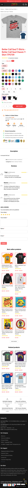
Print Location (5, 94)
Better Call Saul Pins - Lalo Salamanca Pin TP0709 (20, 332)
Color (3, 68)
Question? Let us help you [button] (21, 486)
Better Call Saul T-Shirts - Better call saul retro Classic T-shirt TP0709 (7, 387)
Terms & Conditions (5, 438)
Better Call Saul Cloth (11, 9)
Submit (3, 243)
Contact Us (3, 457)
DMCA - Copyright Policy (6, 442)
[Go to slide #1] (4, 43)
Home (2, 9)
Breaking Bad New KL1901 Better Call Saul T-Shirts (20, 387)
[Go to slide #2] (12, 43)
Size (3, 86)
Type (3, 63)
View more (14, 341)
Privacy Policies (4, 440)
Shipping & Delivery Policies (7, 451)
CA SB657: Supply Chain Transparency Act (11, 444)
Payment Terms (4, 453)
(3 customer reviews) (13, 58)
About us (3, 436)
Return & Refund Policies (6, 455)
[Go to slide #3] (19, 43)
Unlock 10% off (25, 482)
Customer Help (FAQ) (6, 459)
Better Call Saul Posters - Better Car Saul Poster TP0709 (20, 311)
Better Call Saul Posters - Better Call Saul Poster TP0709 (7, 311)
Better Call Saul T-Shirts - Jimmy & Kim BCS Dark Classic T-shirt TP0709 (20, 365)
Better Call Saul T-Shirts (7, 11)
